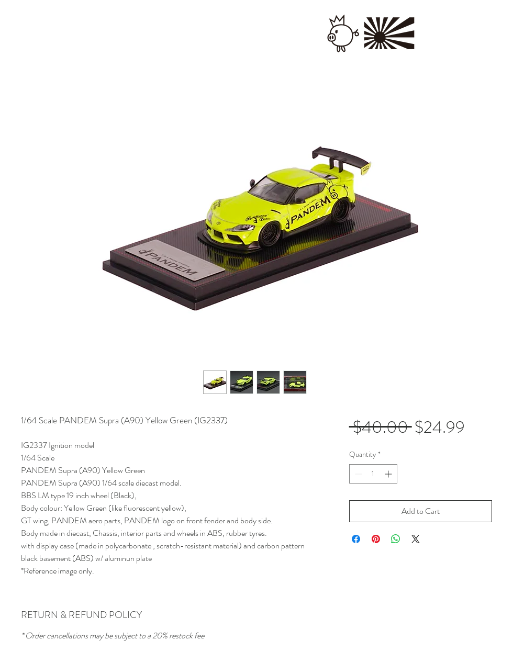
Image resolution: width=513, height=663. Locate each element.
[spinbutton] (373, 474)
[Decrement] (357, 474)
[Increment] (389, 474)
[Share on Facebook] (356, 539)
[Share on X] (415, 539)
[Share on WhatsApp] (395, 539)
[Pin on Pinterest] (376, 539)
